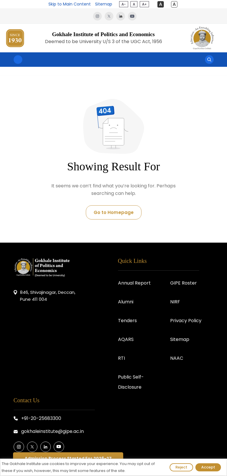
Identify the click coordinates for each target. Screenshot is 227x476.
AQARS (126, 339)
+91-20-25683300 (41, 418)
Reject (181, 467)
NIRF (175, 301)
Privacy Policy (185, 320)
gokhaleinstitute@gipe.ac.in (52, 431)
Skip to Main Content (69, 4)
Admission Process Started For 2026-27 (68, 458)
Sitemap (103, 4)
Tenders (127, 320)
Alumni (125, 301)
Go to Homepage (114, 212)
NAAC (176, 358)
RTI (121, 358)
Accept (208, 467)
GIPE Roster (183, 283)
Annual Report (134, 283)
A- (123, 4)
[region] (113, 467)
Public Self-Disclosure (131, 382)
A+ (144, 4)
